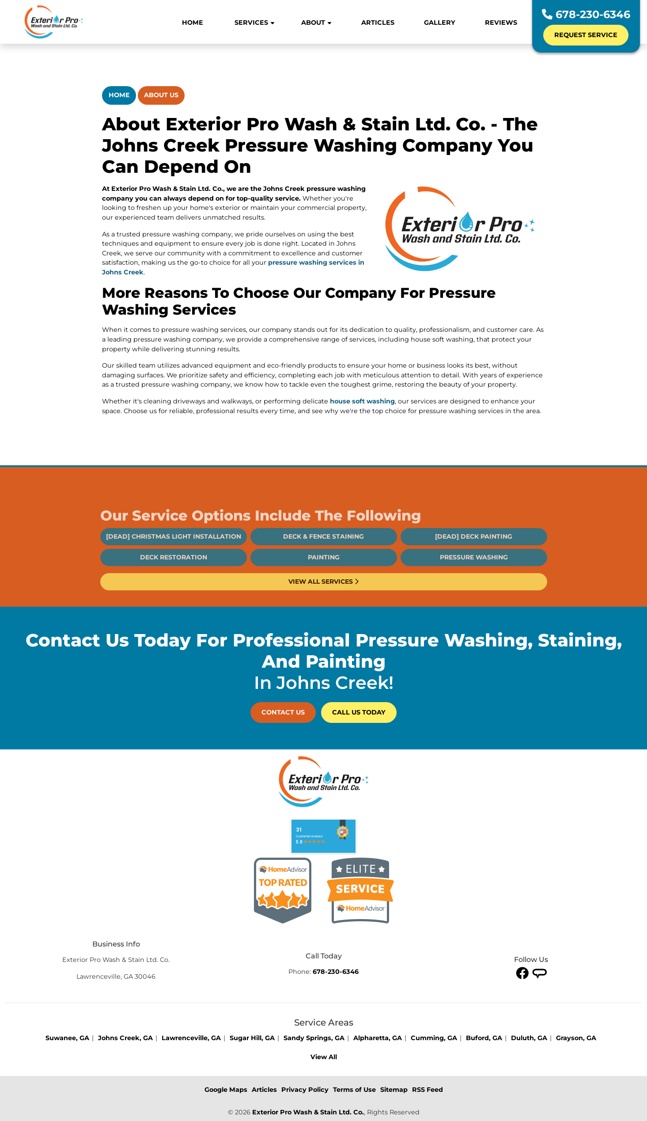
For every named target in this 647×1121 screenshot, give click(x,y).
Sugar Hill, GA (252, 1038)
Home (119, 95)
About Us (161, 95)
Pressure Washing (474, 583)
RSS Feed (427, 1090)
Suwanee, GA (67, 1038)
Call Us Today (359, 712)
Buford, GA (484, 1038)
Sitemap (394, 1090)
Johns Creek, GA (125, 1038)
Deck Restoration (173, 583)
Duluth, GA (529, 1038)
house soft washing (362, 401)
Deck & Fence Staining (323, 562)
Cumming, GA (434, 1038)
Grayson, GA (576, 1038)
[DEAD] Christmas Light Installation (173, 562)
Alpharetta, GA (377, 1038)
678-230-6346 (586, 14)
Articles (264, 1090)
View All (323, 1057)
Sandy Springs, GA (314, 1038)
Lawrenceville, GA (191, 1038)
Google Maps (225, 1090)
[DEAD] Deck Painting (473, 562)
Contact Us (283, 712)
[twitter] (540, 973)
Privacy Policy (305, 1090)
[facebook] (523, 973)
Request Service (585, 35)
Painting (324, 583)
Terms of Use (354, 1090)
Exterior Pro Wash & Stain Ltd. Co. (308, 1112)
